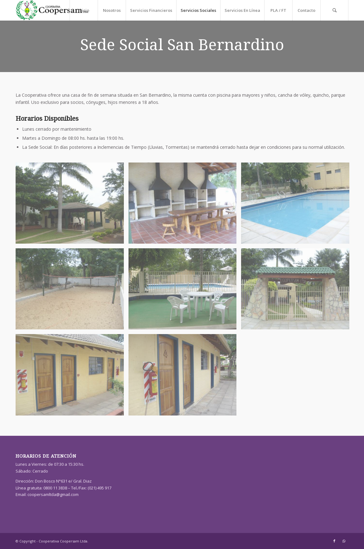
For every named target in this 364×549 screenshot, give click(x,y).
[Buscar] (334, 10)
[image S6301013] (297, 291)
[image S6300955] (297, 205)
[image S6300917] (185, 205)
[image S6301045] (185, 377)
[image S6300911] (72, 205)
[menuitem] (84, 10)
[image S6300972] (185, 291)
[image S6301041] (72, 377)
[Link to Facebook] (334, 541)
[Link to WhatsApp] (343, 541)
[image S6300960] (72, 291)
